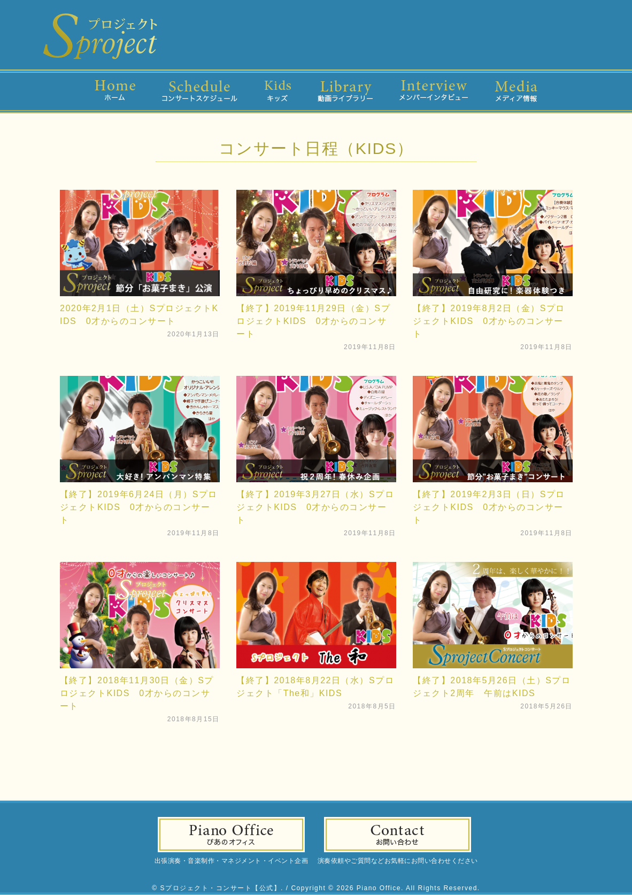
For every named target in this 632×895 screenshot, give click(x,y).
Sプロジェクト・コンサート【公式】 (220, 888)
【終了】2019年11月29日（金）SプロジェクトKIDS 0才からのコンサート (313, 321)
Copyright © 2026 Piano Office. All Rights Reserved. (385, 888)
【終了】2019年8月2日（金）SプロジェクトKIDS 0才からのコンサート (489, 321)
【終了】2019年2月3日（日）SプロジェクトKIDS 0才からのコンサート (489, 507)
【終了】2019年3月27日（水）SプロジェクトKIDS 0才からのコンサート (315, 507)
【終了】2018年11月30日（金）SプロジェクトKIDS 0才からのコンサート (137, 693)
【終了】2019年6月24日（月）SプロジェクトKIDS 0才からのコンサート (139, 507)
